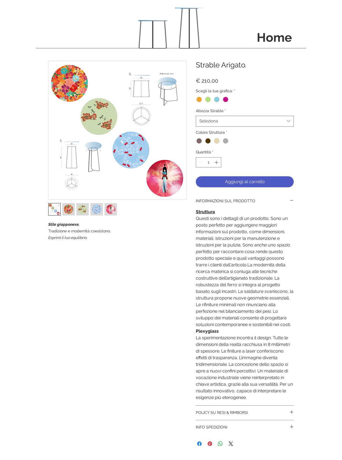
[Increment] (216, 162)
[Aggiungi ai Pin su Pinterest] (210, 443)
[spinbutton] (208, 162)
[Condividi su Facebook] (199, 443)
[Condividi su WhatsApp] (220, 443)
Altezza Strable (211, 111)
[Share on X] (231, 443)
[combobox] (245, 121)
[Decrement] (200, 162)
